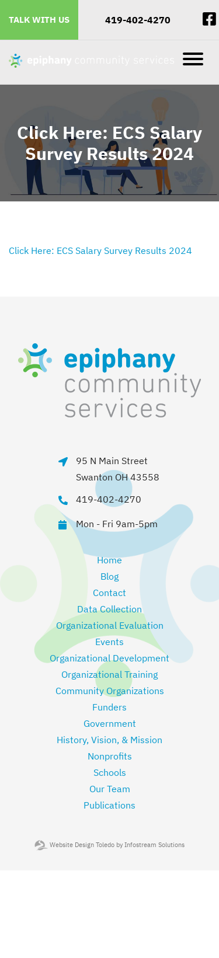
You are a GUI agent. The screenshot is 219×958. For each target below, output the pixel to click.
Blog (109, 576)
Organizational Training (109, 674)
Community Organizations (109, 690)
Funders (109, 707)
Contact (109, 592)
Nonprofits (110, 756)
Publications (109, 805)
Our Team (109, 789)
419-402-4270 (138, 20)
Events (109, 641)
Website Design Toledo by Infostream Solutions (109, 845)
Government (110, 723)
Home (109, 560)
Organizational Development (109, 658)
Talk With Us (39, 19)
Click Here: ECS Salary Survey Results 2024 (100, 250)
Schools (109, 772)
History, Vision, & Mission (109, 740)
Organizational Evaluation (110, 625)
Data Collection (109, 609)
